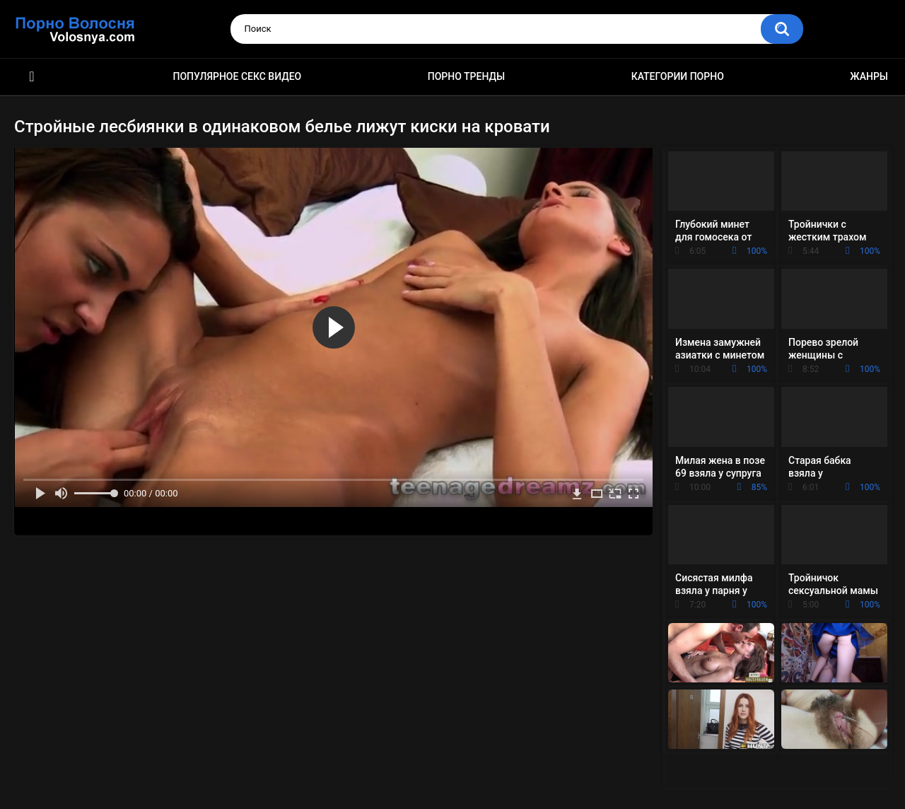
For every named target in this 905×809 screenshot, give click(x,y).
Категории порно (677, 76)
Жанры (869, 76)
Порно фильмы (31, 77)
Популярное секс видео (237, 76)
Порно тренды (466, 76)
